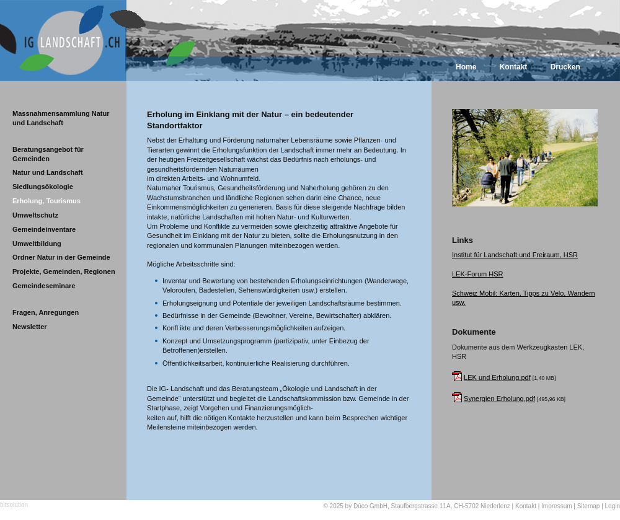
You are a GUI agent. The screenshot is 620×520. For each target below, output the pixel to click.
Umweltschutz (35, 215)
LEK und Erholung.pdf (497, 377)
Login (612, 506)
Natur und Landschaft (47, 172)
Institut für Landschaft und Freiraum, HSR (515, 254)
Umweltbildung (36, 243)
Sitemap (588, 506)
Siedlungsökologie (42, 186)
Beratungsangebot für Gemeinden (48, 154)
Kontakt (514, 67)
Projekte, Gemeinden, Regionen (63, 271)
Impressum (556, 506)
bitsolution (14, 504)
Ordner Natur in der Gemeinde (61, 257)
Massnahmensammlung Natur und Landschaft (60, 118)
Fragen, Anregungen (45, 312)
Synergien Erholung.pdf (499, 398)
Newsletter (29, 326)
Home (466, 67)
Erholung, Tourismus (46, 201)
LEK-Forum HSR (477, 274)
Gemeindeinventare (44, 229)
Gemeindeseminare (44, 285)
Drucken (565, 67)
